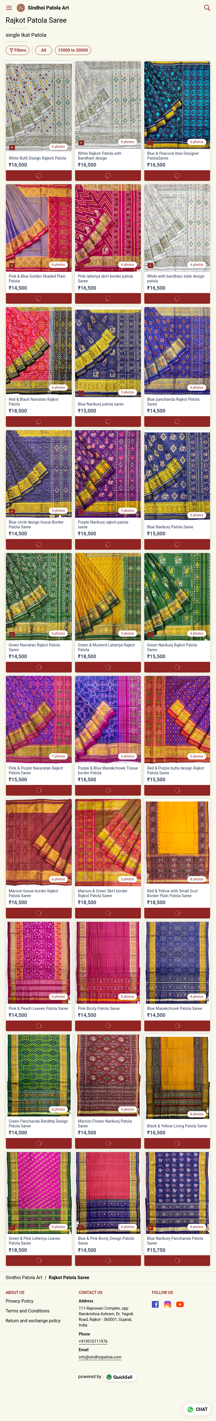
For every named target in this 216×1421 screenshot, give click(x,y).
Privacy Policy (19, 1301)
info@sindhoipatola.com (100, 1357)
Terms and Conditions (28, 1311)
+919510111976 (93, 1341)
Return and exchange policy (33, 1320)
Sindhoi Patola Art (48, 8)
